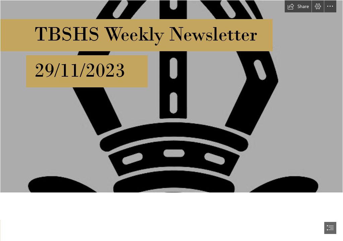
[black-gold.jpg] (171, 96)
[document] (171, 120)
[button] (298, 6)
